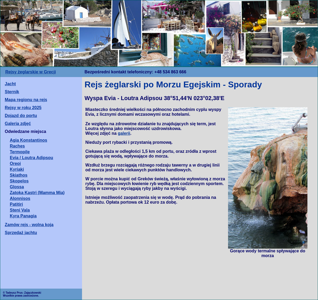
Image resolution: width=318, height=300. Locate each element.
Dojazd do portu (21, 115)
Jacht (10, 84)
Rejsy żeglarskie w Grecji (30, 72)
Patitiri (16, 204)
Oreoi (15, 163)
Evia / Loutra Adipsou (31, 157)
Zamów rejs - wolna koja (29, 224)
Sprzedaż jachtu (21, 232)
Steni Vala (20, 210)
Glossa (17, 187)
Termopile (20, 152)
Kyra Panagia (23, 216)
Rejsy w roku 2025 (23, 107)
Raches (17, 146)
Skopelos (19, 181)
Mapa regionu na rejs (26, 99)
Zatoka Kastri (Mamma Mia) (37, 192)
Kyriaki (17, 169)
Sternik (12, 91)
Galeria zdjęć (18, 123)
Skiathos (19, 175)
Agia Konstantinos (28, 140)
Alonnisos (20, 198)
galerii (124, 133)
